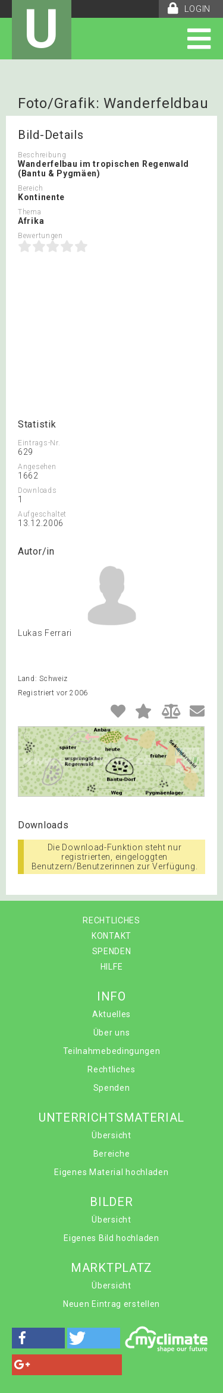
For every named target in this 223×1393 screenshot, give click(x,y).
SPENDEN (111, 951)
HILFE (111, 966)
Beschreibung (42, 155)
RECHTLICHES (111, 920)
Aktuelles (111, 1014)
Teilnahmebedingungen (112, 1051)
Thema (30, 212)
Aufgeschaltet (42, 514)
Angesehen (37, 467)
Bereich (30, 188)
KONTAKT (111, 936)
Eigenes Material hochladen (111, 1172)
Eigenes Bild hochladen (111, 1238)
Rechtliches (111, 1069)
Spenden (111, 1088)
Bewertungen (40, 236)
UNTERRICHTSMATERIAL (111, 1117)
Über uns (111, 1032)
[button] (38, 1338)
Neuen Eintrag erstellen (111, 1304)
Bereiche (111, 1153)
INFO (111, 996)
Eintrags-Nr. (39, 443)
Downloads (37, 490)
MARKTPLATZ (111, 1268)
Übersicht (111, 1135)
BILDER (111, 1202)
